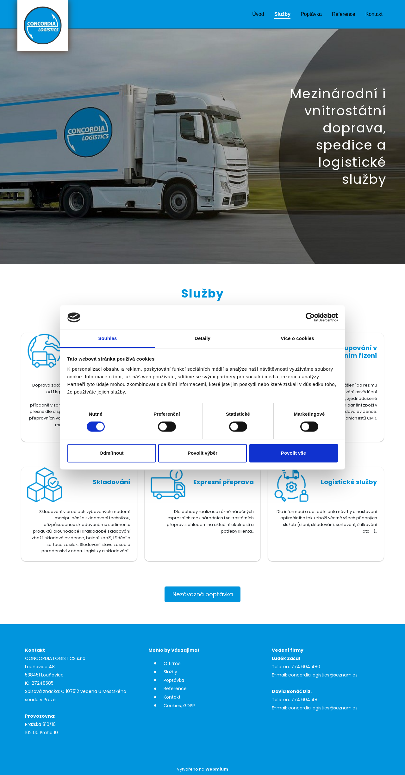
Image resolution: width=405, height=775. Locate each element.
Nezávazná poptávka (202, 594)
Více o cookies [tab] (297, 338)
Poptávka (311, 14)
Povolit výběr (202, 453)
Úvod (258, 14)
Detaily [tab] (202, 338)
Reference (343, 14)
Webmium (216, 769)
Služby (282, 14)
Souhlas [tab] (107, 338)
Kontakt (374, 14)
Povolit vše (293, 453)
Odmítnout (112, 453)
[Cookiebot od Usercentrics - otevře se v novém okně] (310, 317)
